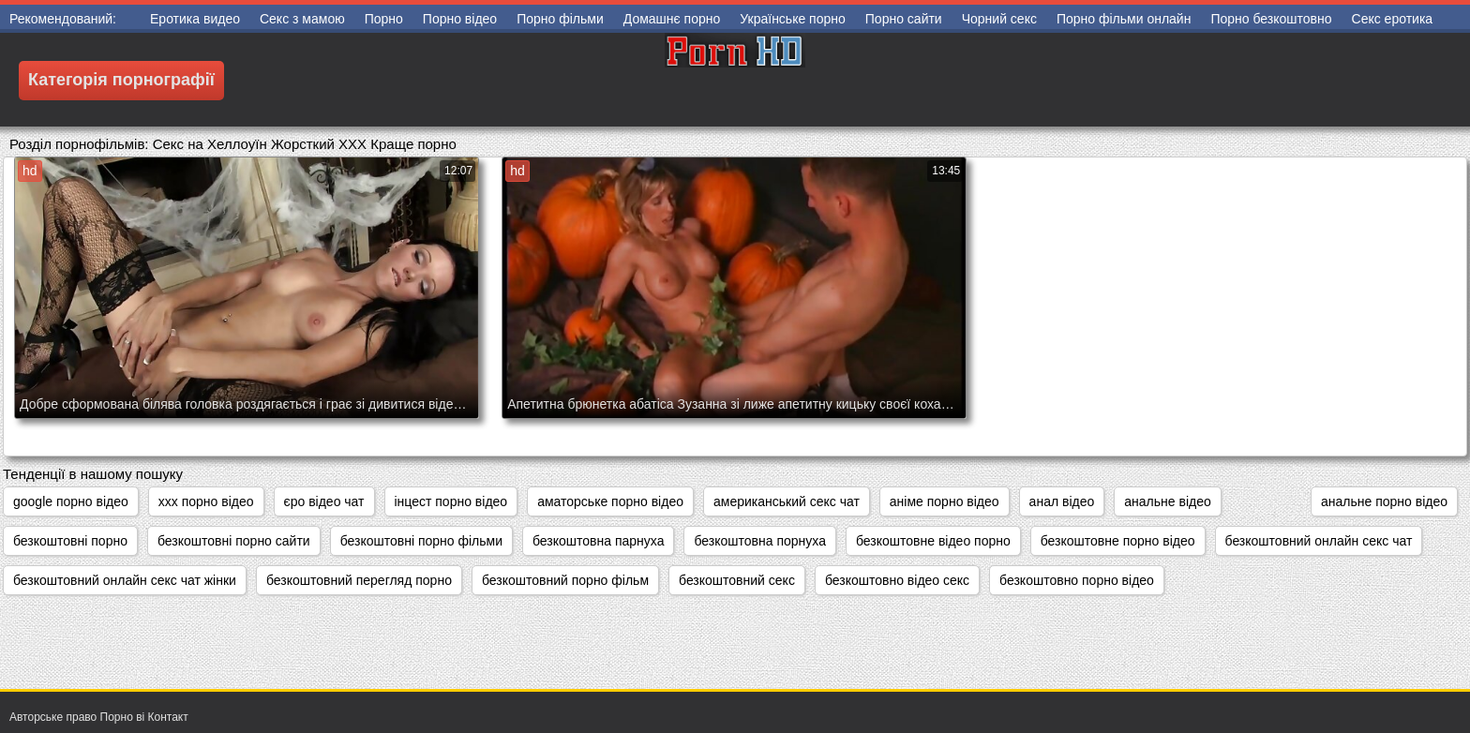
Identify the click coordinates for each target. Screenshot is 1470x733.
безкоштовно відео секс (897, 580)
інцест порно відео (451, 501)
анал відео (1062, 501)
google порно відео (70, 501)
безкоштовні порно (70, 540)
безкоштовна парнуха (598, 540)
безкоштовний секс (737, 580)
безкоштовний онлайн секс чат (1319, 540)
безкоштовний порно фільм (565, 580)
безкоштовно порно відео (1076, 580)
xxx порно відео (206, 501)
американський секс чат (786, 501)
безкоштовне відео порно (933, 540)
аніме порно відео (944, 501)
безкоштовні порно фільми (421, 540)
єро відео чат (324, 501)
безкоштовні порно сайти (234, 540)
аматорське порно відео (610, 501)
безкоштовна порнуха (759, 540)
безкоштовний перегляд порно (359, 580)
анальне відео (1167, 501)
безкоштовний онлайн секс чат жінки (124, 580)
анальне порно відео (1384, 501)
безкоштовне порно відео (1118, 540)
